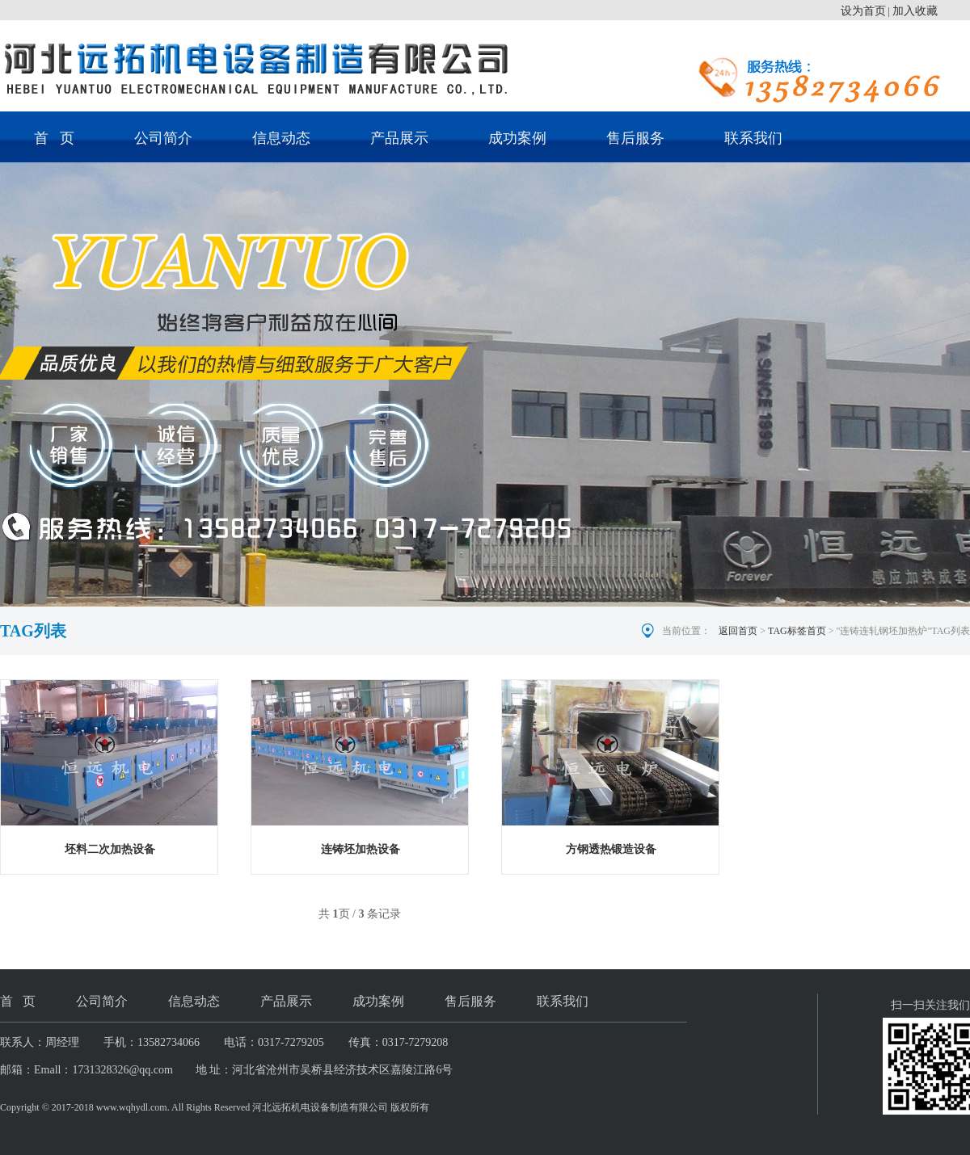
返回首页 (738, 630)
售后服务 (635, 138)
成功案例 (517, 138)
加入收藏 (915, 11)
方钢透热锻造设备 (611, 849)
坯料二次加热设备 (110, 849)
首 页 (54, 138)
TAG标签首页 (797, 630)
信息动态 (281, 138)
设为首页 (863, 11)
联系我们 (753, 138)
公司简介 (163, 138)
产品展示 (399, 138)
